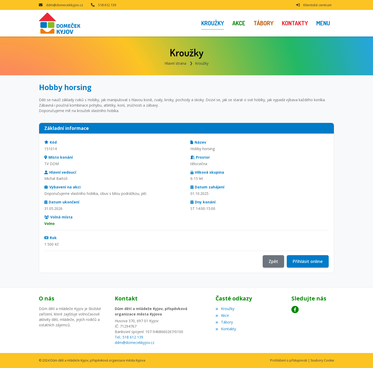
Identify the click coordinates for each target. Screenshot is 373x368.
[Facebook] (295, 309)
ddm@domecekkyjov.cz (64, 5)
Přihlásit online (308, 261)
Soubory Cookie (322, 360)
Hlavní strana (175, 63)
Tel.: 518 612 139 (129, 337)
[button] (323, 23)
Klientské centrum (317, 5)
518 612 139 (107, 5)
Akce (222, 315)
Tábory (224, 322)
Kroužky (202, 63)
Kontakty (226, 328)
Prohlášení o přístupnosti (288, 360)
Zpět (273, 261)
